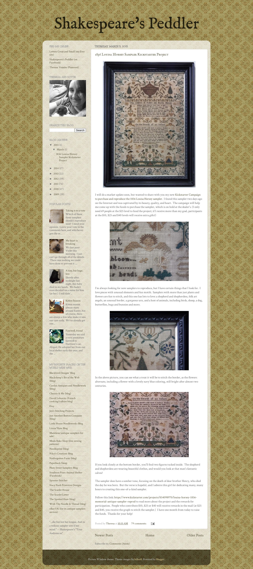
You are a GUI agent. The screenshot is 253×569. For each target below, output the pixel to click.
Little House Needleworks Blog (66, 423)
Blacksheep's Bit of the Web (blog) (64, 379)
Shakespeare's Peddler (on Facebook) (63, 61)
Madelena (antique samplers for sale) (66, 434)
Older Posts (195, 535)
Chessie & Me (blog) (60, 393)
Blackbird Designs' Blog (62, 373)
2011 (56, 184)
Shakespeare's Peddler (126, 24)
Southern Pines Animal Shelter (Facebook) (65, 474)
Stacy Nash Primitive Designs (65, 485)
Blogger (160, 559)
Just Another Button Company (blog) (65, 417)
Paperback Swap (58, 463)
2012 (56, 179)
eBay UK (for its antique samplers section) (67, 510)
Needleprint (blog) (59, 449)
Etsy (51, 406)
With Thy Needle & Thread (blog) (67, 504)
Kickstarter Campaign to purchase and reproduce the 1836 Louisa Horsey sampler (148, 197)
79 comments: (139, 523)
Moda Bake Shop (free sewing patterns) (65, 442)
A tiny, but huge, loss (74, 272)
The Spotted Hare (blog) (62, 499)
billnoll (138, 559)
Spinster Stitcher (58, 480)
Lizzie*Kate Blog (58, 428)
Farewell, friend (74, 331)
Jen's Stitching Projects (61, 411)
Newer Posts (104, 535)
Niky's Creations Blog (61, 453)
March (60, 149)
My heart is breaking (72, 242)
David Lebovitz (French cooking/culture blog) (62, 400)
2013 (56, 173)
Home (149, 535)
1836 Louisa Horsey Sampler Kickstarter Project (131, 54)
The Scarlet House (59, 490)
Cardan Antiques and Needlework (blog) (67, 387)
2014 (56, 168)
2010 (56, 189)
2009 (57, 194)
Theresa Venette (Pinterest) (64, 67)
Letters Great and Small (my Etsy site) (67, 53)
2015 (56, 145)
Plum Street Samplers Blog (63, 468)
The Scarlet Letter (59, 494)
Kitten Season (73, 300)
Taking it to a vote (75, 210)
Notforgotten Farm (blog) (63, 458)
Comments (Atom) (120, 543)
